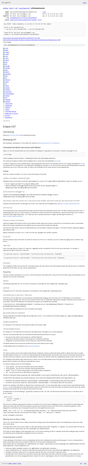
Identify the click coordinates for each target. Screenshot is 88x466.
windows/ (7, 101)
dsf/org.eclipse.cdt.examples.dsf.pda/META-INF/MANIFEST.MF (20, 38)
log (44, 12)
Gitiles (10, 463)
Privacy (15, 463)
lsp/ (6, 78)
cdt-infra (58, 161)
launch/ (7, 72)
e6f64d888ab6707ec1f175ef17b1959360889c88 (23, 18)
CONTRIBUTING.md (10, 111)
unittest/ (7, 95)
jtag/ (6, 70)
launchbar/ (8, 74)
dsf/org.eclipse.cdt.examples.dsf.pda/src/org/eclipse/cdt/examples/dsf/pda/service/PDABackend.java (30, 40)
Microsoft (7, 387)
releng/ (7, 86)
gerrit (11, 8)
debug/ (7, 60)
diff (39, 20)
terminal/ (7, 90)
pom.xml (7, 115)
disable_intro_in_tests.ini (11, 113)
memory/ (7, 80)
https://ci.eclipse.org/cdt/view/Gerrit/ (69, 203)
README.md (8, 117)
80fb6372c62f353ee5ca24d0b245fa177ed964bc (23, 20)
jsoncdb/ (7, 68)
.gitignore (7, 107)
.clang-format (8, 103)
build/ (6, 50)
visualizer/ (7, 99)
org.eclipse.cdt (24, 8)
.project (7, 109)
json (85, 463)
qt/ (6, 84)
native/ (7, 82)
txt (81, 463)
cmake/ (7, 52)
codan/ (7, 54)
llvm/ (6, 76)
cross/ (6, 58)
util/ (6, 97)
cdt (16, 8)
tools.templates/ (9, 93)
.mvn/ (6, 48)
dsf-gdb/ (7, 66)
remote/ (7, 88)
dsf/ (6, 64)
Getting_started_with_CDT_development (49, 143)
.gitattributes (8, 105)
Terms (19, 463)
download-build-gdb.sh (33, 346)
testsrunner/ (8, 92)
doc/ (6, 62)
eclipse (5, 8)
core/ (6, 56)
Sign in (84, 2)
